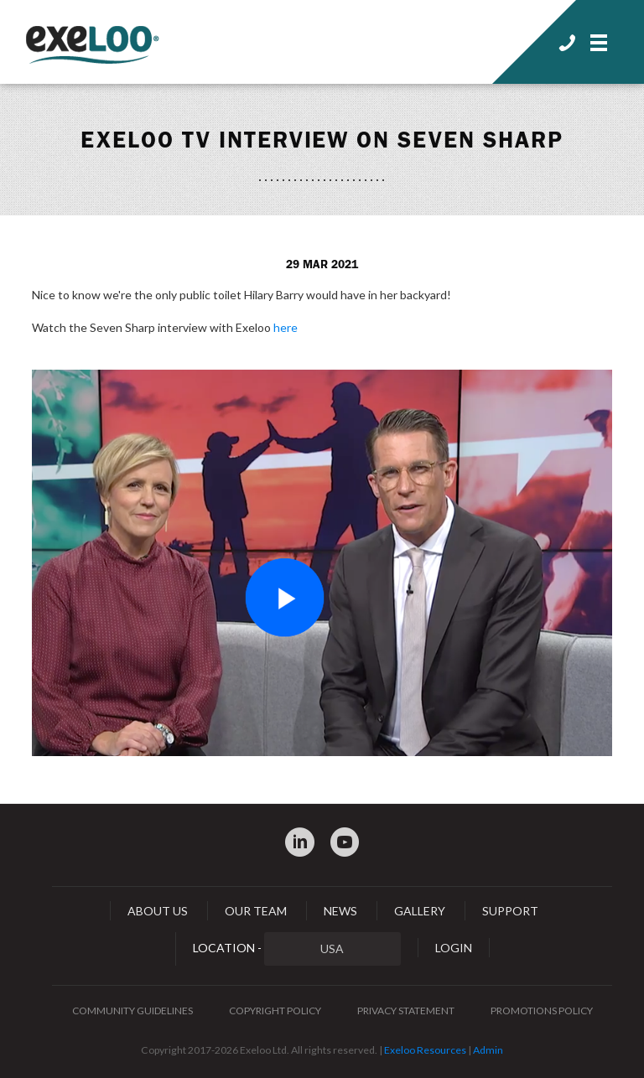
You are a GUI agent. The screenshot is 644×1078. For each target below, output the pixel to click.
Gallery (419, 911)
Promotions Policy (542, 1010)
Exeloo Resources (425, 1050)
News (340, 911)
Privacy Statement (405, 1010)
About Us (157, 911)
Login (453, 948)
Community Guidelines (132, 1010)
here (285, 327)
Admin (488, 1050)
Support (510, 911)
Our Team (256, 911)
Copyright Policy (275, 1010)
